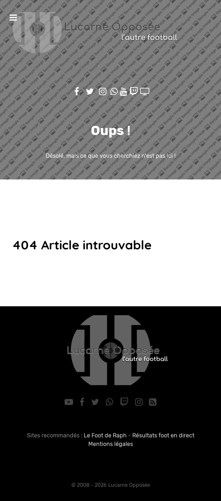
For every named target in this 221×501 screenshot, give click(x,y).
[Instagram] (140, 402)
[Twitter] (96, 402)
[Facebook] (83, 402)
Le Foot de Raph (105, 435)
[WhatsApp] (111, 402)
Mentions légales (110, 444)
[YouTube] (69, 402)
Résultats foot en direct (163, 435)
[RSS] (153, 402)
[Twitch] (125, 402)
